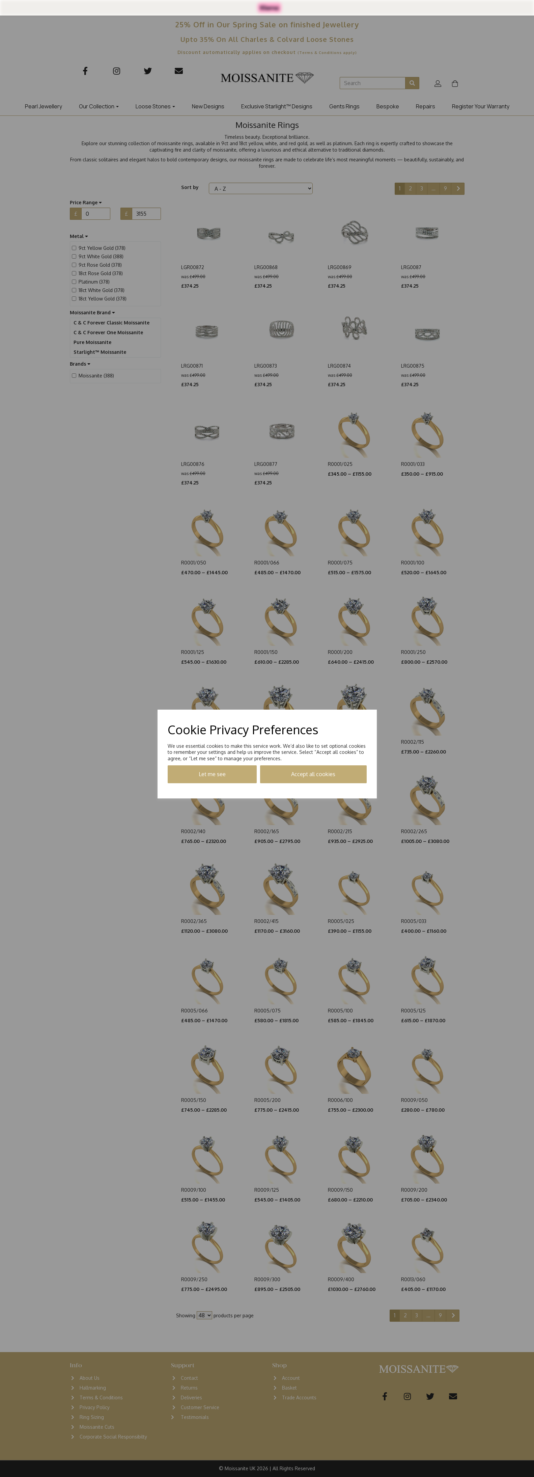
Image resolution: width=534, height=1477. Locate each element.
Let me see (212, 774)
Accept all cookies (313, 774)
